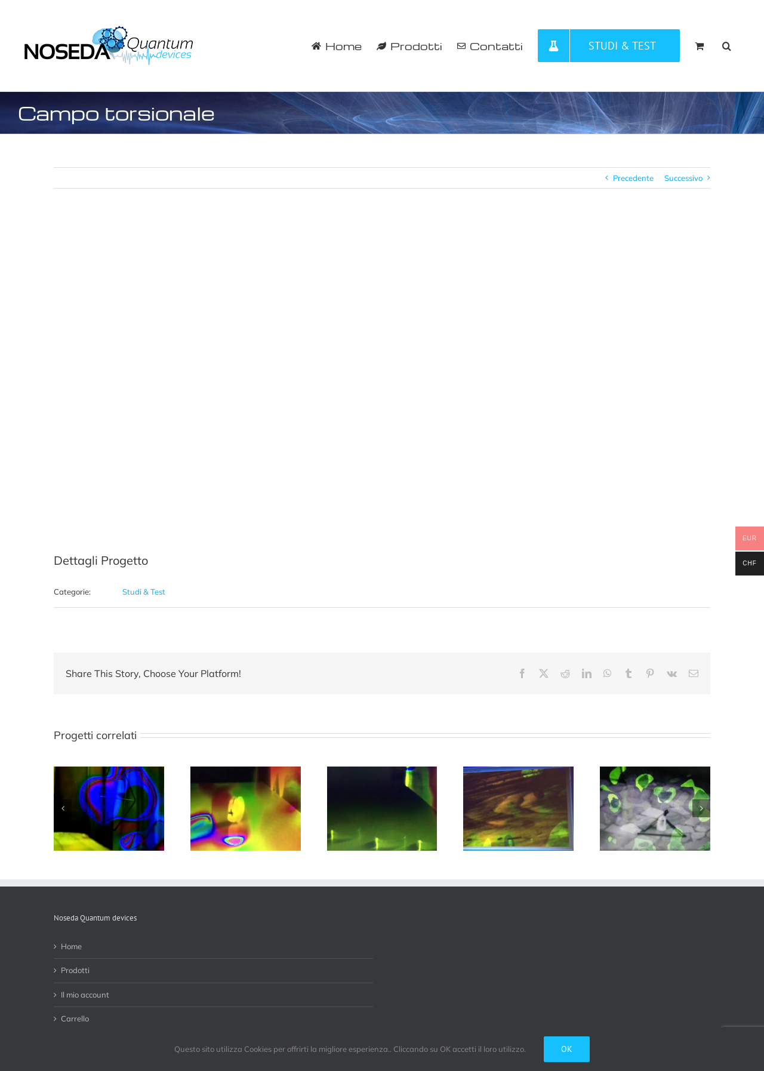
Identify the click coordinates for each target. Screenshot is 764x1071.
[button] (726, 45)
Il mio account (85, 994)
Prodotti (75, 970)
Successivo (683, 178)
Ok (566, 1049)
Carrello (75, 1018)
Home (71, 946)
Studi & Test (143, 591)
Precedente (633, 178)
